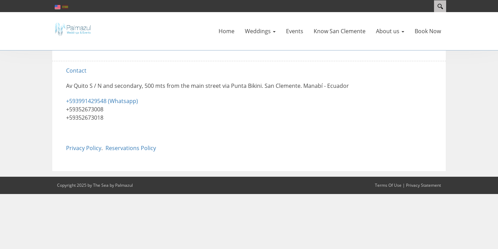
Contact (76, 70)
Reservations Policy (130, 148)
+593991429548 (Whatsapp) (102, 101)
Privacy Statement (423, 185)
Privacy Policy (83, 148)
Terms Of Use (388, 185)
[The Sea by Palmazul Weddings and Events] (72, 29)
